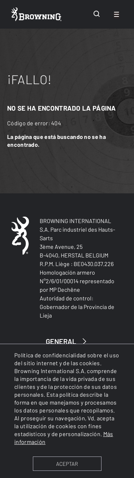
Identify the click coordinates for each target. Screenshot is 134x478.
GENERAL (67, 341)
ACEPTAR (67, 463)
